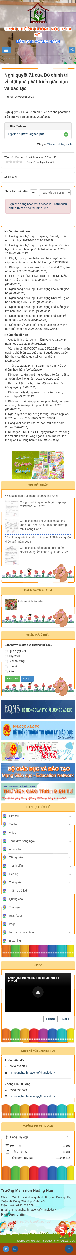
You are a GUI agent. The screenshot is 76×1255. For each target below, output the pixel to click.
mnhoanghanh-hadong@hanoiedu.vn (33, 1072)
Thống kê (15, 882)
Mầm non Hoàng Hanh (59, 144)
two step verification (21, 932)
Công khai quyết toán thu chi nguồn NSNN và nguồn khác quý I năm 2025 (38, 539)
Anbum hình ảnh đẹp (31, 601)
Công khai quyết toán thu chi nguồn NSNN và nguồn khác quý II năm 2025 (44, 550)
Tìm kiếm (15, 907)
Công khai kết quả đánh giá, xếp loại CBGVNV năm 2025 (43, 504)
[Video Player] (38, 992)
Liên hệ (13, 874)
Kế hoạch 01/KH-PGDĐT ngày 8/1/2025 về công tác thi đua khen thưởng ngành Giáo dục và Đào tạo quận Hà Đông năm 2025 (37, 436)
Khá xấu (12, 666)
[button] (66, 134)
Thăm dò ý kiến (18, 890)
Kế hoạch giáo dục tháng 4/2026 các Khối (31, 495)
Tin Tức (13, 824)
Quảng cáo (16, 899)
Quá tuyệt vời (15, 651)
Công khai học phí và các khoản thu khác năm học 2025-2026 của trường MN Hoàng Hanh (43, 525)
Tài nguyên (16, 857)
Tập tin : (26, 134)
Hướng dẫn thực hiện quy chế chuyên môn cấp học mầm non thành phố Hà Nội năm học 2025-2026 (37, 249)
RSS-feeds (16, 915)
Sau (65, 1018)
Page (12, 924)
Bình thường (15, 661)
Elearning (15, 940)
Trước (50, 1018)
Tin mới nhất (38, 485)
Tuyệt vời (12, 656)
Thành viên (16, 865)
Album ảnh (15, 849)
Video (12, 832)
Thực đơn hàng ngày (22, 841)
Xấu (9, 671)
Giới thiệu (15, 816)
